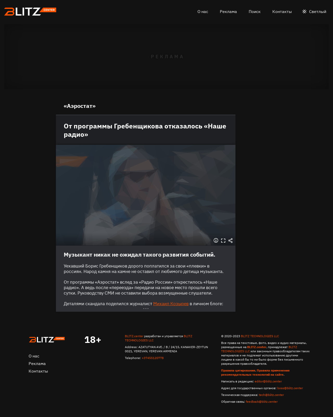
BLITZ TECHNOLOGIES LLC (260, 336)
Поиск (255, 11)
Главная (47, 340)
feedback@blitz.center (262, 401)
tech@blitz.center (271, 395)
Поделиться (230, 240)
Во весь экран (223, 240)
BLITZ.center (134, 336)
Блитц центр (30, 11)
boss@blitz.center (290, 388)
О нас (202, 11)
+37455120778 (153, 358)
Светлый (317, 11)
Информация (216, 240)
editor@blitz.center (268, 381)
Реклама (228, 11)
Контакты (282, 11)
